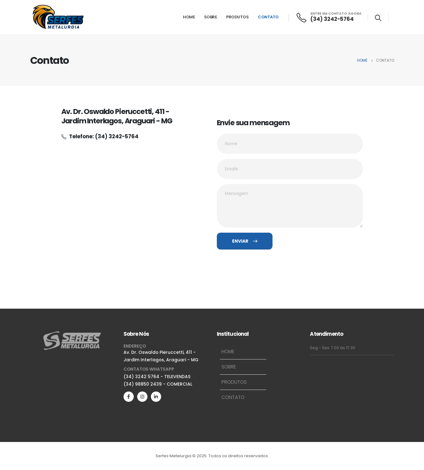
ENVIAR (244, 241)
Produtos (237, 17)
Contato (268, 17)
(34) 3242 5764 (141, 376)
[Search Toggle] (378, 18)
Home (189, 17)
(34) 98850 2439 (142, 384)
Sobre (210, 17)
